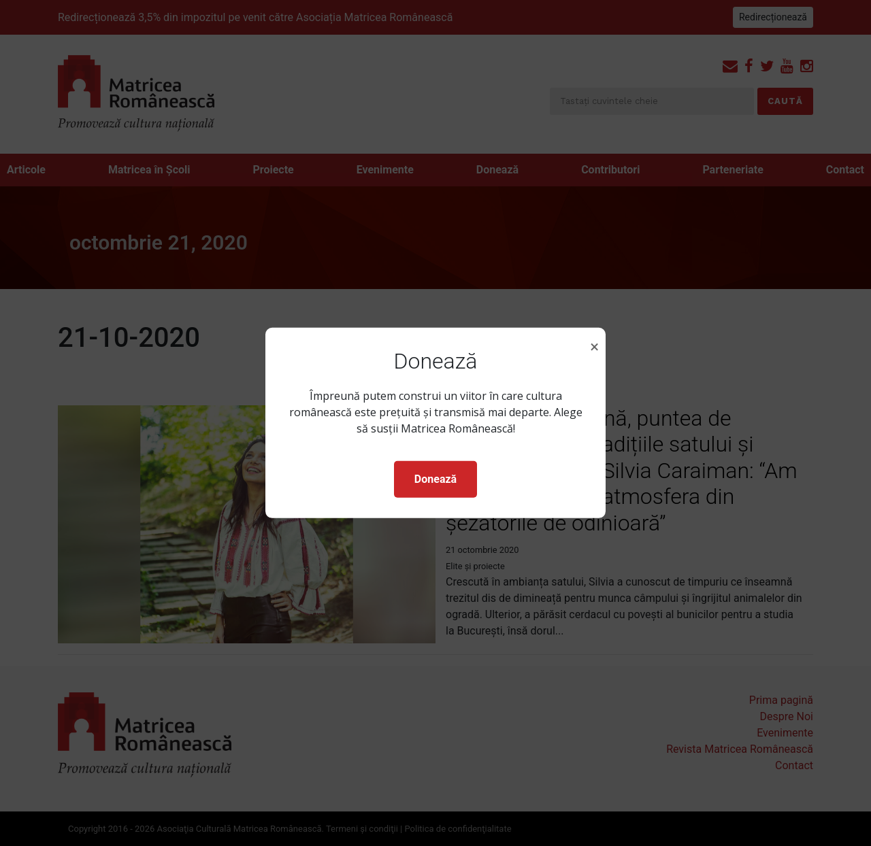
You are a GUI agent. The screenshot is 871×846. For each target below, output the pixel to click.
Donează (435, 479)
